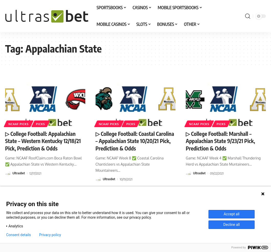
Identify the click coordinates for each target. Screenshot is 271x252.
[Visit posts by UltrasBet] (8, 173)
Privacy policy (50, 235)
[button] (247, 16)
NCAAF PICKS (19, 124)
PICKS (41, 124)
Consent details (18, 235)
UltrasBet (19, 173)
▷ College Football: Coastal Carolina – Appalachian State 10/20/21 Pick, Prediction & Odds (133, 141)
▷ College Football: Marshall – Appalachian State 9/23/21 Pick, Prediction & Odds (222, 141)
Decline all (231, 225)
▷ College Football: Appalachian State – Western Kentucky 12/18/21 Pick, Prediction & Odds (44, 141)
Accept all (231, 214)
